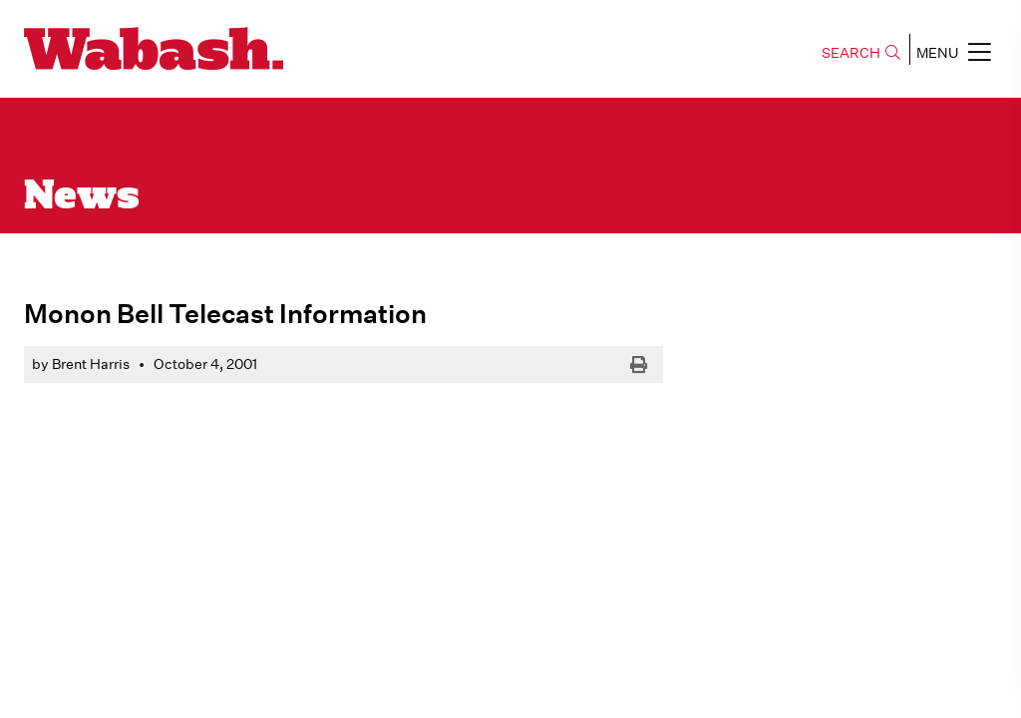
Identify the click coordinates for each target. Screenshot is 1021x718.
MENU (953, 52)
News (82, 197)
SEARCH (861, 53)
